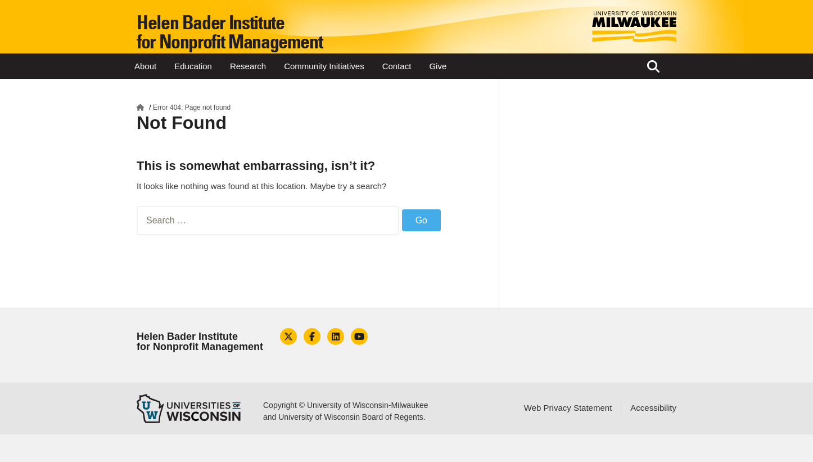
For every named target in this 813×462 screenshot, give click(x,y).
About (145, 66)
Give (437, 66)
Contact (397, 66)
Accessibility (653, 407)
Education (193, 66)
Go (421, 220)
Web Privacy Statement (568, 407)
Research (248, 66)
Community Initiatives (324, 66)
